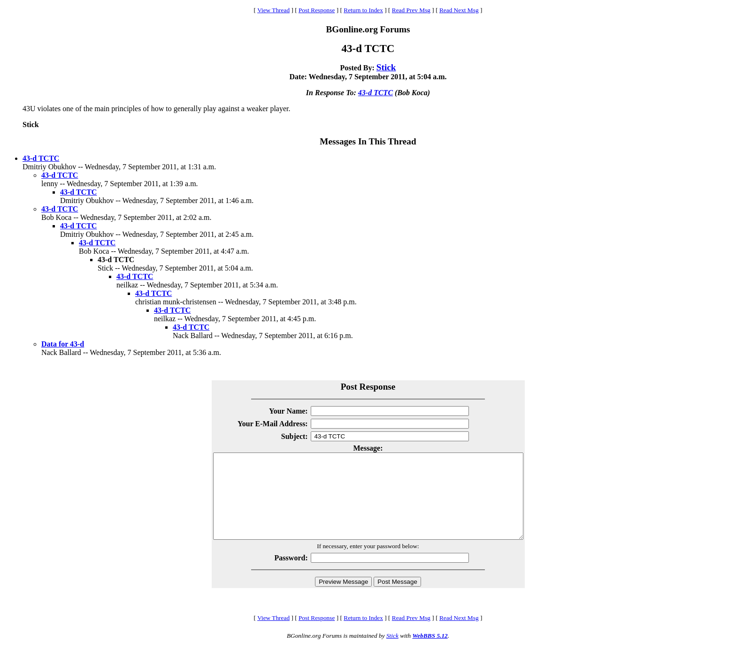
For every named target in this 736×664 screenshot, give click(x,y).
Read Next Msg (459, 10)
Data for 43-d (62, 344)
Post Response (317, 10)
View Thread (273, 10)
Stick (386, 67)
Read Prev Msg (411, 10)
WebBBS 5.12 (429, 652)
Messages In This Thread (368, 141)
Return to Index (363, 10)
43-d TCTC (375, 93)
